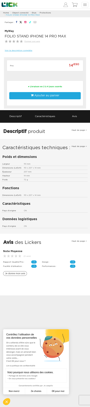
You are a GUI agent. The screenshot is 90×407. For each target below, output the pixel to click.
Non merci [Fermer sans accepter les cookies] (14, 391)
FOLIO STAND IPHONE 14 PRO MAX (23, 15)
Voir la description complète (18, 50)
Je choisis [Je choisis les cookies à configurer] (36, 391)
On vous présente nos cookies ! (22, 378)
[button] (6, 401)
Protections (45, 13)
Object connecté (20, 13)
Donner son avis (32, 41)
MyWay (9, 31)
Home (6, 13)
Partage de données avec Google (23, 376)
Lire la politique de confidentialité (20, 366)
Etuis (34, 13)
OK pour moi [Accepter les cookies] (58, 391)
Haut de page (79, 130)
